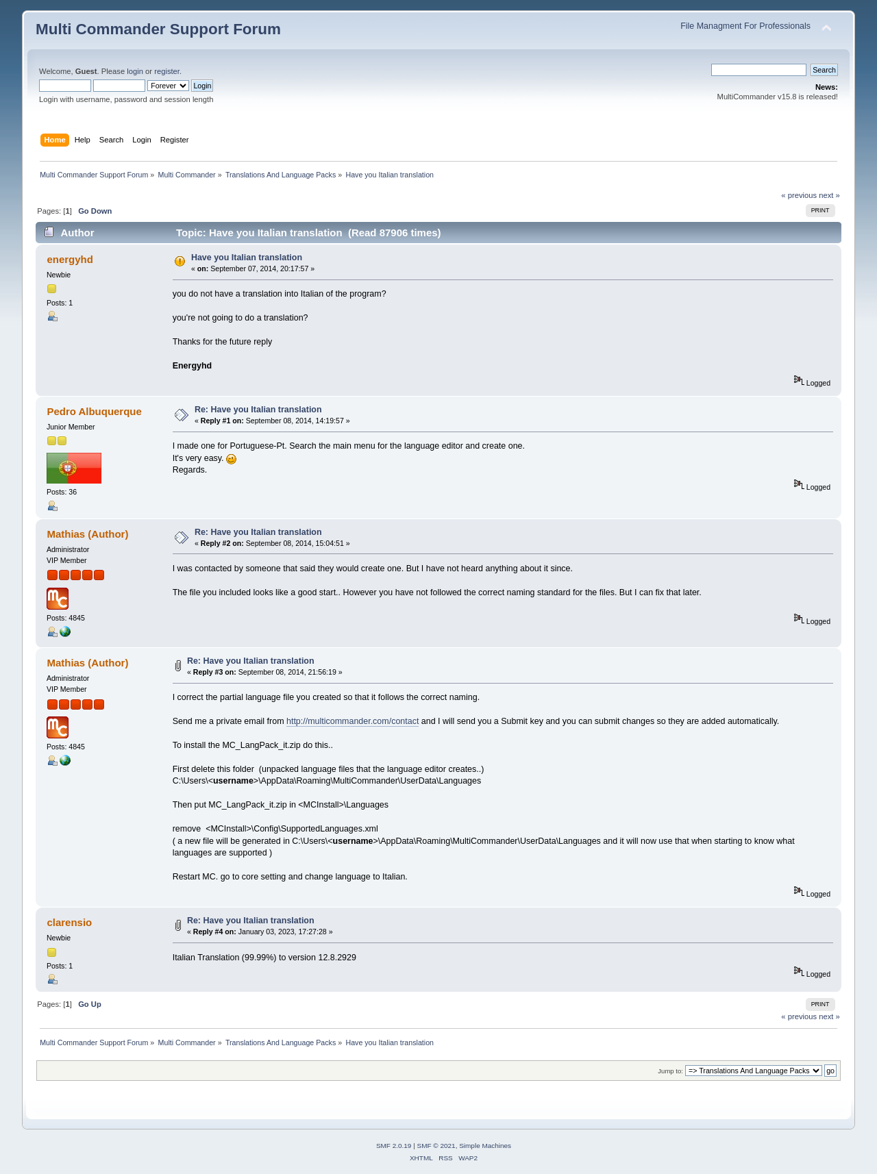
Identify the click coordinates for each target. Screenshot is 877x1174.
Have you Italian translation (246, 257)
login (135, 71)
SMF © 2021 (436, 1145)
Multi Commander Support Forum (158, 29)
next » (829, 195)
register (167, 71)
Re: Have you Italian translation (258, 409)
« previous (799, 195)
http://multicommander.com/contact (352, 721)
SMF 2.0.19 (394, 1145)
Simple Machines (485, 1145)
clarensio (69, 922)
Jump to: (670, 1071)
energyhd (69, 259)
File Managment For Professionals (745, 26)
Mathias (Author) (87, 534)
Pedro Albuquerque (94, 411)
